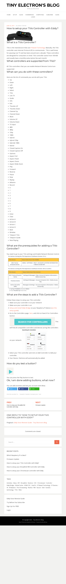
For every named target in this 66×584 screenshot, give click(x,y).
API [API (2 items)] (19, 483)
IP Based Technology (37, 48)
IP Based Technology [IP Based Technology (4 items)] (43, 485)
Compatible (40, 15)
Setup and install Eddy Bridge (20, 308)
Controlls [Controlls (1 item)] (49, 483)
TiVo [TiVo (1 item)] (16, 490)
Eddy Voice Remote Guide (16, 499)
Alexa (21, 15)
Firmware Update (13, 459)
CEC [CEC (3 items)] (35, 483)
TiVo (39, 394)
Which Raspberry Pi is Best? (16, 455)
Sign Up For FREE (13, 506)
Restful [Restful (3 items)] (30, 488)
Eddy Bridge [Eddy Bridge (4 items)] (10, 485)
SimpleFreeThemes (31, 522)
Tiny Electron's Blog (33, 5)
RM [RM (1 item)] (34, 488)
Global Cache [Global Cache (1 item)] (19, 485)
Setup (15, 15)
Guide (57, 15)
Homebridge (29, 15)
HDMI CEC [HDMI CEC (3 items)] (27, 485)
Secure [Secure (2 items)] (39, 488)
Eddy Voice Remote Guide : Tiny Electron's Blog (30, 423)
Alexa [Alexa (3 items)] (14, 483)
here (31, 313)
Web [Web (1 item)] (20, 490)
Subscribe (49, 15)
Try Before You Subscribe (16, 503)
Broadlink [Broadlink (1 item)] (24, 483)
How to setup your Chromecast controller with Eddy (25, 471)
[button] (12, 388)
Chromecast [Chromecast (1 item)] (41, 483)
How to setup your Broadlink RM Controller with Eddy (26, 467)
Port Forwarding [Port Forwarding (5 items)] (22, 488)
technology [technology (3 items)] (10, 490)
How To (15, 394)
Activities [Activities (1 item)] (9, 483)
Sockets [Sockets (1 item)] (48, 488)
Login (33, 17)
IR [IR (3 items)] (7, 488)
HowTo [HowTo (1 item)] (34, 485)
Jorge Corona (22, 25)
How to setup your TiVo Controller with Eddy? (23, 463)
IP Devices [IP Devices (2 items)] (54, 485)
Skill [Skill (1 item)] (43, 488)
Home (9, 15)
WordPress (44, 522)
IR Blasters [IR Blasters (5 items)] (12, 488)
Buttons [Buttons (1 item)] (30, 483)
